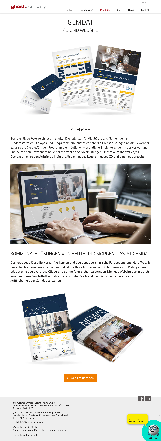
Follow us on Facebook (141, 398)
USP (119, 10)
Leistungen (87, 10)
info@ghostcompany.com (32, 422)
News (131, 10)
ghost (70, 10)
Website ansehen (82, 378)
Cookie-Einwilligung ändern (26, 435)
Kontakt (146, 10)
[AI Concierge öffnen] (137, 419)
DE (143, 2)
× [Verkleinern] (159, 415)
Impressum (27, 429)
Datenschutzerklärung (45, 429)
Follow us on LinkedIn (148, 398)
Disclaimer (63, 429)
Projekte (105, 10)
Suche (149, 2)
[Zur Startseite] (28, 7)
